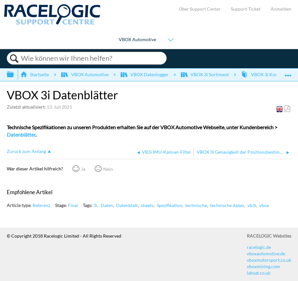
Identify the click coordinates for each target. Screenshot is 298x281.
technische (196, 205)
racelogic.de (259, 247)
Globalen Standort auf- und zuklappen (288, 72)
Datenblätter (21, 134)
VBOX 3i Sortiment (205, 74)
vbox (264, 205)
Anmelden (281, 9)
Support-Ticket (245, 9)
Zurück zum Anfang (26, 151)
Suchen (14, 58)
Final (73, 205)
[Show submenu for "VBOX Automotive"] (170, 40)
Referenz (41, 205)
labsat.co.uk (258, 273)
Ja (83, 169)
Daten (107, 205)
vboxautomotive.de (266, 253)
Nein (108, 169)
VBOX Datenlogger (145, 74)
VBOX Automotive (137, 39)
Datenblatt (127, 205)
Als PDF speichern (287, 108)
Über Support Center (200, 9)
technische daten (227, 205)
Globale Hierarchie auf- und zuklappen (14, 74)
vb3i (251, 205)
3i (95, 205)
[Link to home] (52, 23)
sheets (147, 205)
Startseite (35, 74)
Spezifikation (169, 205)
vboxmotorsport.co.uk (269, 260)
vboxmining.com (263, 266)
